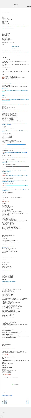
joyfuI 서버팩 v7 (15, 4)
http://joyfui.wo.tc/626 (5, 88)
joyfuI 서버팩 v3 (4, 403)
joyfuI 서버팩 (6, 395)
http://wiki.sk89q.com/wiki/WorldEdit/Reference (8, 281)
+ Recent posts (3, 412)
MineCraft (3, 395)
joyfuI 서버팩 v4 (4, 402)
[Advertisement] (15, 384)
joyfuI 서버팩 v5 (4, 401)
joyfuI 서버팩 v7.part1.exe (15, 46)
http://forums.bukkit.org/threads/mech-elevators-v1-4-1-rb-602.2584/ (16, 144)
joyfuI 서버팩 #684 (4, 399)
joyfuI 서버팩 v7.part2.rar (15, 48)
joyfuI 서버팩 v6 (4, 400)
